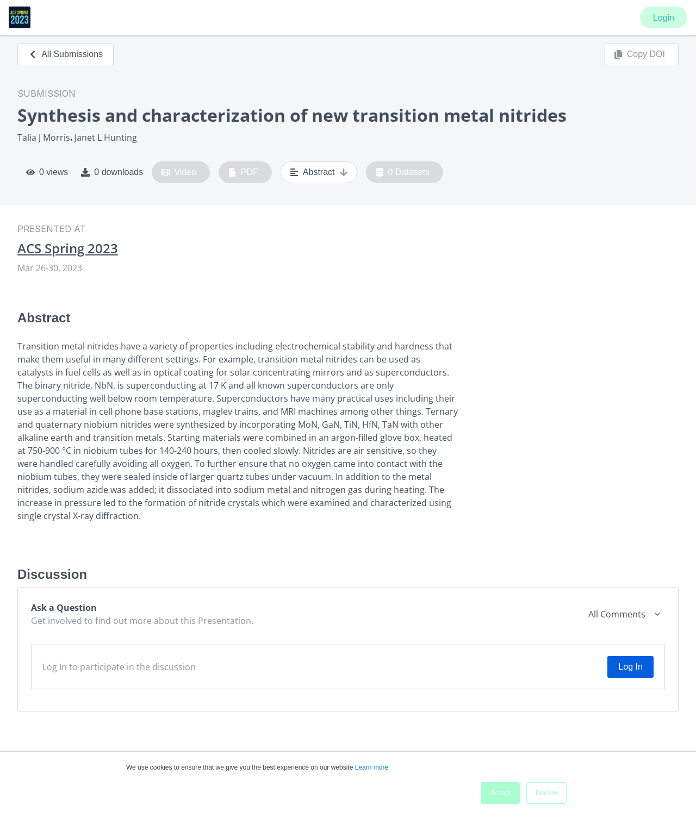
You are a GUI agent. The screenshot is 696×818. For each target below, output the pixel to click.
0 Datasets (402, 172)
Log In (630, 666)
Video (178, 172)
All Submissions (65, 54)
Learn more (371, 767)
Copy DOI (639, 54)
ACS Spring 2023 (67, 248)
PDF (243, 172)
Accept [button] (500, 793)
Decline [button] (546, 793)
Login (663, 17)
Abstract (319, 172)
